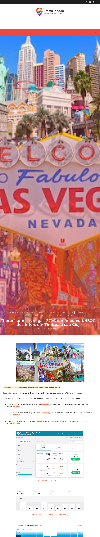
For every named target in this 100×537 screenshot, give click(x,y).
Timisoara (70, 338)
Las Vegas (49, 338)
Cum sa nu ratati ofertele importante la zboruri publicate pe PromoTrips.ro (31, 410)
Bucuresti (63, 335)
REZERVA (45, 427)
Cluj (71, 335)
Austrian (40, 335)
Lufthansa (60, 338)
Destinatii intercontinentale (32, 338)
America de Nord (27, 335)
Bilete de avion (51, 335)
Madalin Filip (42, 351)
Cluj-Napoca (81, 335)
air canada (14, 335)
